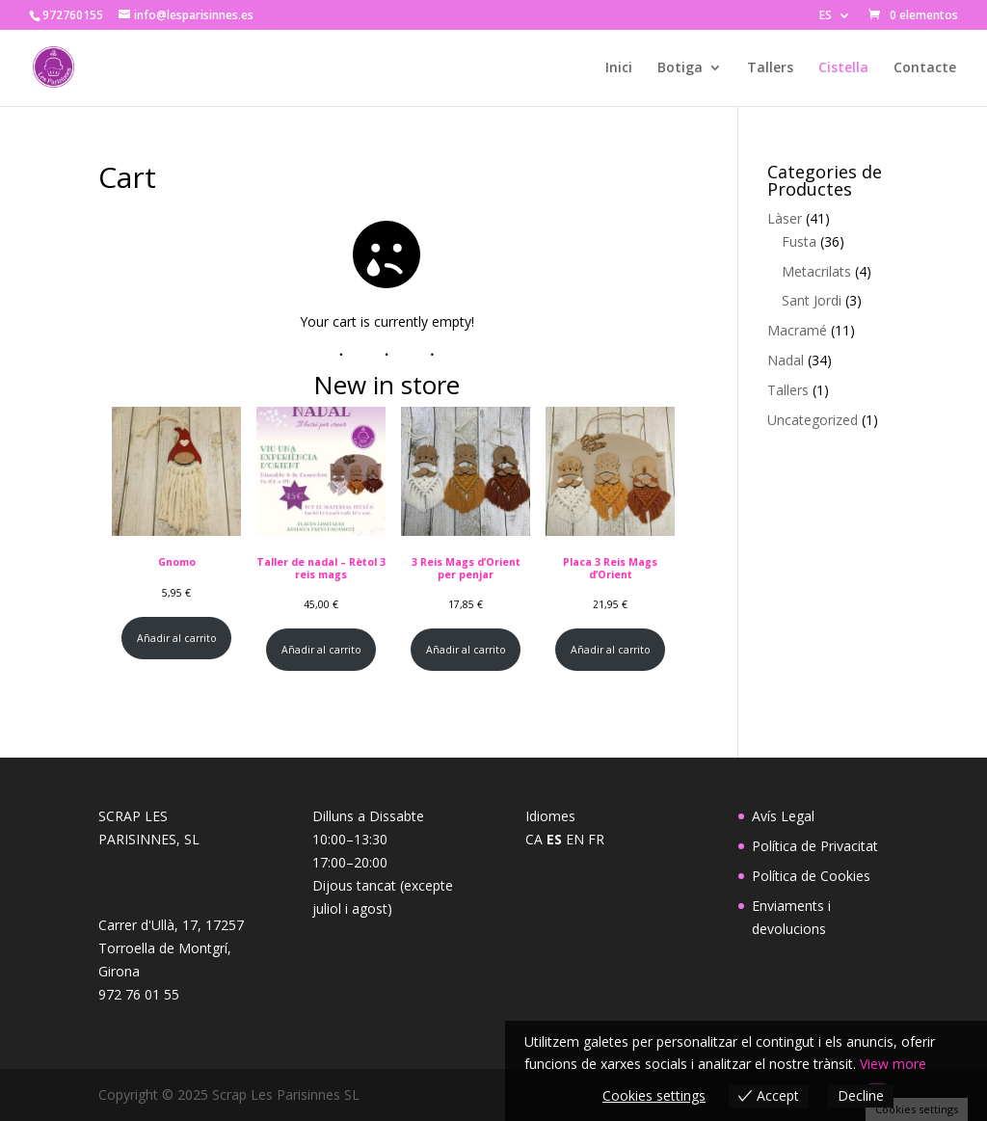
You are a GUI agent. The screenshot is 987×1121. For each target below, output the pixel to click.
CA (534, 839)
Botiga (680, 68)
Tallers (770, 68)
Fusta (799, 241)
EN (575, 839)
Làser (784, 218)
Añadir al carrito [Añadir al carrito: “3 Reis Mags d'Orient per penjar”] (466, 649)
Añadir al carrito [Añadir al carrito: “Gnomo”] (177, 638)
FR (596, 839)
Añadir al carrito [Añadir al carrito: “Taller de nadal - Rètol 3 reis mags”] (321, 649)
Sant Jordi (811, 300)
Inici (618, 68)
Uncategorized (812, 420)
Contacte (925, 68)
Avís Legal (783, 816)
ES (825, 16)
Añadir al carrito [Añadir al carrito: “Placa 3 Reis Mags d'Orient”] (611, 649)
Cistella (843, 68)
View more (893, 1063)
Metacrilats (816, 271)
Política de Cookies (811, 876)
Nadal (785, 360)
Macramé (797, 330)
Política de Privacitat (815, 846)
